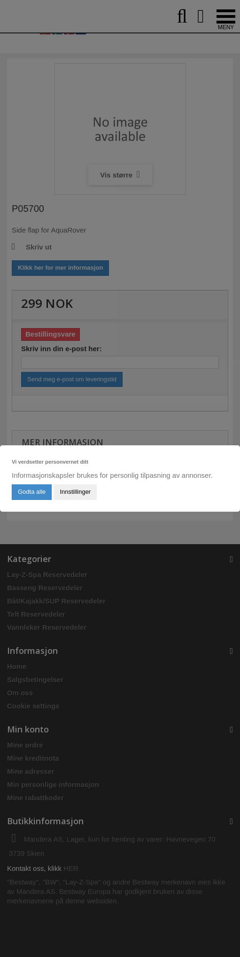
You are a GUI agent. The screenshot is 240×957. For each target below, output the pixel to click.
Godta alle (32, 491)
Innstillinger (75, 491)
